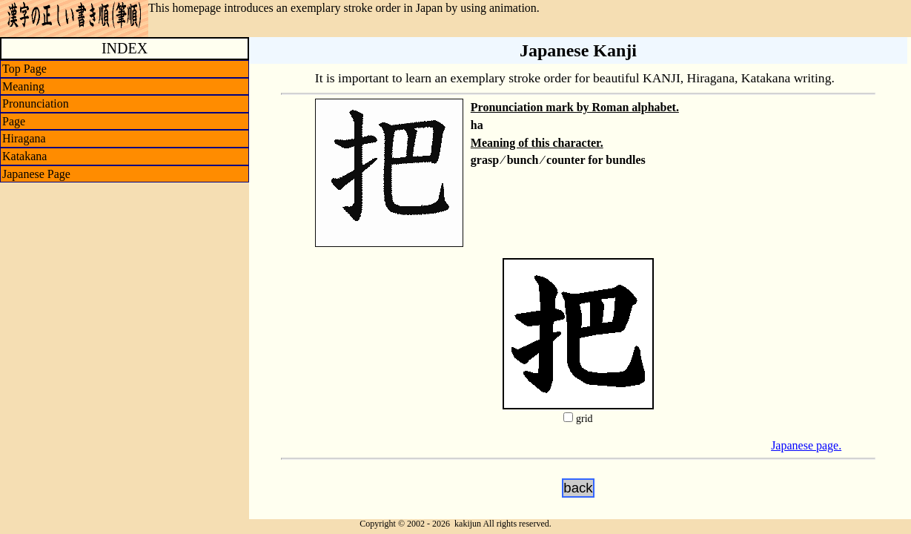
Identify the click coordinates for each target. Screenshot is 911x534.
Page (13, 121)
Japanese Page (36, 174)
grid (584, 418)
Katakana (24, 156)
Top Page (24, 68)
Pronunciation (35, 103)
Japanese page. (806, 445)
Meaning (23, 86)
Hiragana (24, 138)
